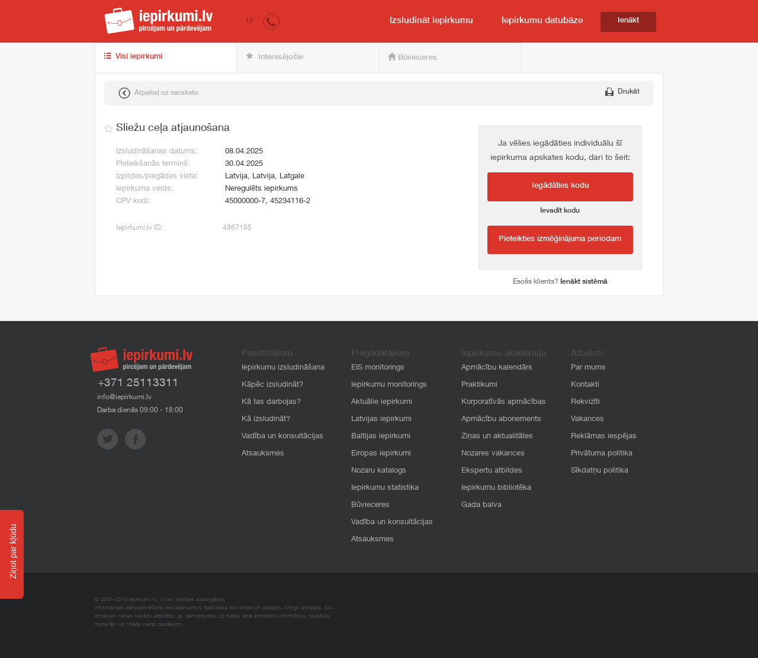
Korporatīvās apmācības (503, 402)
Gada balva (481, 505)
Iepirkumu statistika (385, 488)
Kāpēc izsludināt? (272, 385)
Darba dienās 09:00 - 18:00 (140, 410)
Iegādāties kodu (560, 186)
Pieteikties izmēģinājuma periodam (560, 239)
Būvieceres (412, 57)
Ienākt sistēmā (584, 281)
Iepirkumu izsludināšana (283, 368)
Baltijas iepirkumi (380, 437)
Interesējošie (274, 57)
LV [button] (249, 21)
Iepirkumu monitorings (389, 385)
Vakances (587, 419)
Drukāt (622, 92)
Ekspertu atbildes (491, 471)
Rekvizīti (585, 402)
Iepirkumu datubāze (542, 21)
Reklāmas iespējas (604, 437)
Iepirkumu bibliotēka (496, 488)
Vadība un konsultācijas (282, 437)
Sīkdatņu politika (599, 471)
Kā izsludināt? (266, 419)
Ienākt (628, 21)
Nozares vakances (493, 454)
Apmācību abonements (501, 419)
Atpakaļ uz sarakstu (158, 93)
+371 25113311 (138, 383)
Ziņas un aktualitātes (497, 437)
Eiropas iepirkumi (381, 454)
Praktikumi (479, 385)
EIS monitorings (377, 368)
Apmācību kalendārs (496, 368)
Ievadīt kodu (560, 210)
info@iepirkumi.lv (124, 397)
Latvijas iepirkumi (381, 419)
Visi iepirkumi (133, 57)
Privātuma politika (601, 454)
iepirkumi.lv (158, 21)
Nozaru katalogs (378, 471)
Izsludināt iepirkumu (431, 21)
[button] (271, 21)
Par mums (588, 368)
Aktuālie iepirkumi (381, 402)
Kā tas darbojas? (271, 402)
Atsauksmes (263, 454)
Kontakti (585, 385)
